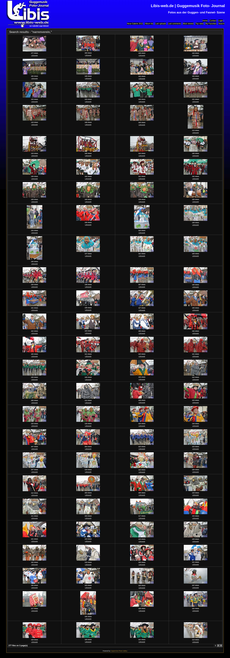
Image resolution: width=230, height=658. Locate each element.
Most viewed (188, 24)
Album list (149, 24)
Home (205, 21)
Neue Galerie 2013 (135, 24)
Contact (213, 21)
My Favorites (210, 24)
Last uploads (160, 24)
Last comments (174, 24)
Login (220, 21)
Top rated (199, 24)
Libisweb (34, 55)
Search (221, 24)
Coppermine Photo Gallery (119, 651)
